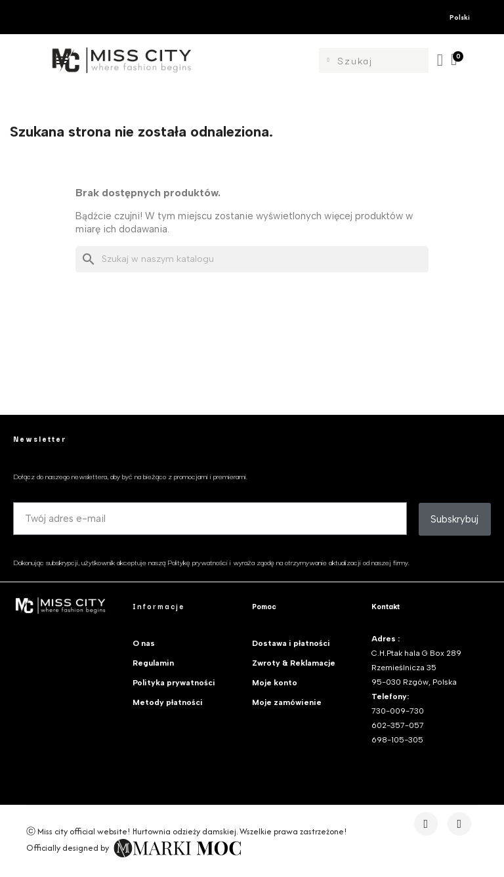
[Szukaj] (252, 259)
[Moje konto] (441, 60)
